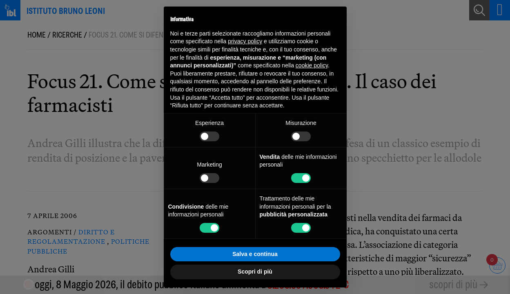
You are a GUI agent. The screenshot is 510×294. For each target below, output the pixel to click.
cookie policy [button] (312, 65)
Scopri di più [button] (255, 271)
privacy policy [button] (245, 41)
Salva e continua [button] (254, 254)
